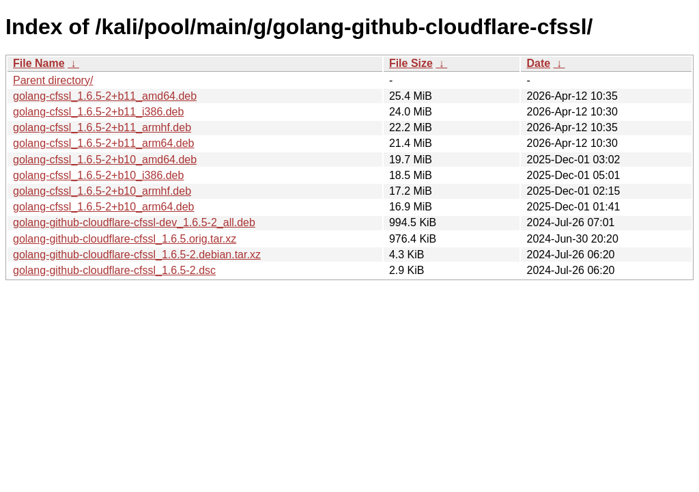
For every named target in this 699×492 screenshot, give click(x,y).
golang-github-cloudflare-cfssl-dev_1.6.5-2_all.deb (134, 222)
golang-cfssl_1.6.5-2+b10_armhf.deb (102, 191)
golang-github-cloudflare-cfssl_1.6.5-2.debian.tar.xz (137, 254)
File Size (411, 63)
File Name (39, 63)
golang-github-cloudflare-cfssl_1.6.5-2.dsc (114, 270)
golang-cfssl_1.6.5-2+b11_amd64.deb (105, 96)
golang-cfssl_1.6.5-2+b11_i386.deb (98, 112)
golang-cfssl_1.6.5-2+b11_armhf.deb (102, 127)
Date (538, 63)
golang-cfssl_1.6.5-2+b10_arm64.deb (104, 207)
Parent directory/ (53, 80)
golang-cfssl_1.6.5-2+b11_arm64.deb (104, 143)
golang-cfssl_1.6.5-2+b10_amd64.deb (105, 159)
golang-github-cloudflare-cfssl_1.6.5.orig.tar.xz (124, 239)
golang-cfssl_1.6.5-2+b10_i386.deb (98, 175)
